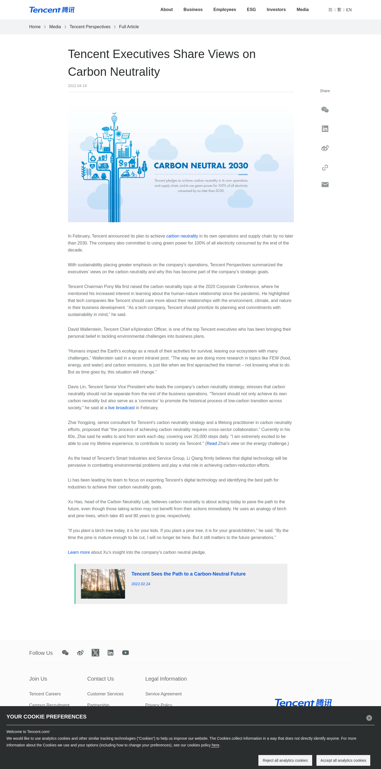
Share (325, 91)
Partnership (98, 705)
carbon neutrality (182, 236)
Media (303, 9)
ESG (251, 9)
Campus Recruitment (49, 705)
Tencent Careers (45, 694)
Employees (224, 9)
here (215, 745)
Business (193, 9)
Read (211, 443)
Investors (276, 9)
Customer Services (105, 694)
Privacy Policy (158, 705)
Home (35, 26)
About (166, 9)
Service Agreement (163, 694)
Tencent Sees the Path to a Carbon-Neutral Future (188, 574)
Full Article (129, 26)
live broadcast (121, 407)
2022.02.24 (140, 584)
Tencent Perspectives (90, 26)
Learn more (79, 552)
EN (349, 10)
